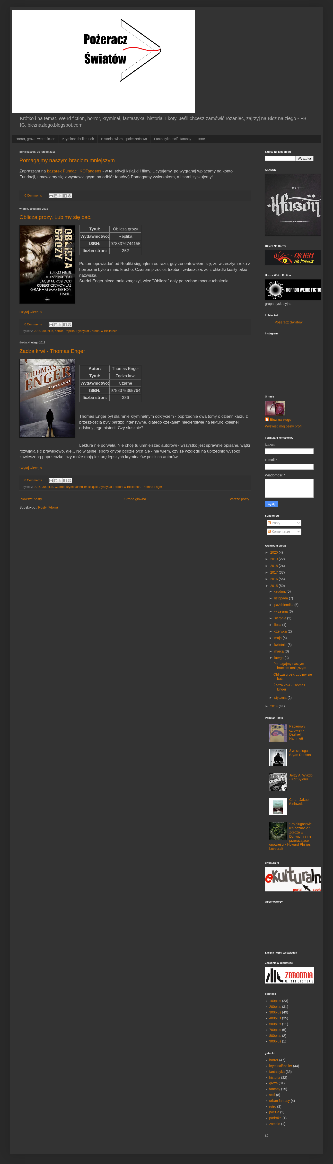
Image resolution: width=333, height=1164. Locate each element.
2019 (274, 559)
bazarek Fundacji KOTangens (74, 171)
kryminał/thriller (76, 487)
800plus (275, 1036)
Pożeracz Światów (288, 322)
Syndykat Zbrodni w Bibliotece (96, 331)
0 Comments (33, 195)
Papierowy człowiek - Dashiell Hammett (297, 732)
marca (279, 651)
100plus (275, 1001)
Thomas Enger (152, 487)
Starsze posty (238, 499)
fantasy (274, 1089)
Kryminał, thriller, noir (78, 139)
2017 (274, 572)
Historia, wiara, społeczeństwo (124, 139)
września (281, 611)
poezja (274, 1112)
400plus (275, 1018)
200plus (275, 1007)
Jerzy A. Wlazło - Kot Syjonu (301, 777)
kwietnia (280, 645)
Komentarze (279, 531)
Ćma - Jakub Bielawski (298, 802)
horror (59, 331)
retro (272, 1106)
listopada (281, 598)
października (284, 605)
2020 (274, 552)
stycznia (280, 698)
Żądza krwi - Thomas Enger (52, 351)
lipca (278, 625)
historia (274, 1077)
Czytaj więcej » (30, 312)
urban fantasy (279, 1101)
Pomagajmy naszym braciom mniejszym (67, 160)
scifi (272, 1095)
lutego (279, 658)
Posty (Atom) (48, 507)
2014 (274, 706)
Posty (274, 523)
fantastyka (277, 1072)
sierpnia (280, 618)
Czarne (60, 487)
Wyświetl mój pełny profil (283, 426)
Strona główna (135, 499)
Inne (201, 139)
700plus (275, 1030)
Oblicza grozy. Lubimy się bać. (55, 217)
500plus (275, 1024)
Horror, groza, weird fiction (35, 139)
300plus (47, 331)
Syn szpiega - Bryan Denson (300, 753)
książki (93, 487)
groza (273, 1083)
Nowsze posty (31, 499)
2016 (274, 579)
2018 (274, 566)
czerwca (281, 631)
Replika (69, 331)
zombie (274, 1124)
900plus (275, 1041)
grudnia (280, 591)
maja (278, 638)
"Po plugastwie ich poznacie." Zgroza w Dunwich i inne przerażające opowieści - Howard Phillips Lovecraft (290, 836)
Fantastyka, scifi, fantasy (172, 139)
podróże (275, 1118)
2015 (37, 331)
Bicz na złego (280, 420)
